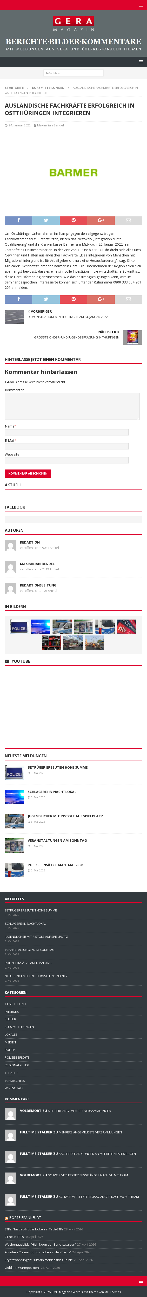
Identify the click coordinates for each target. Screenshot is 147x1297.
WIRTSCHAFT (14, 1088)
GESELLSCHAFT (16, 1004)
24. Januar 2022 (20, 125)
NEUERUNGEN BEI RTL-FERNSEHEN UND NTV (36, 976)
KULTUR (10, 1019)
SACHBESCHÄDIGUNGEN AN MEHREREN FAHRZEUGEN (97, 1154)
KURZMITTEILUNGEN (19, 1027)
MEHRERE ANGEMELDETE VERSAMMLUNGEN (79, 1111)
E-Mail (9, 440)
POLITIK (10, 1050)
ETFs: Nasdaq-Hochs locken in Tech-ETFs (34, 1229)
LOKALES (11, 1034)
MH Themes (113, 1292)
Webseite (12, 454)
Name (9, 426)
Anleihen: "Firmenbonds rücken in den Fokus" (38, 1252)
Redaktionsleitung (38, 585)
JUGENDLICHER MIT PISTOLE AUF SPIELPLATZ (65, 816)
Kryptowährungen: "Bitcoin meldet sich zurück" (39, 1260)
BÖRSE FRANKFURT (25, 1217)
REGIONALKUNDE (17, 1065)
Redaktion (30, 542)
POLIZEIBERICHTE (17, 1057)
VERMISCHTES (15, 1080)
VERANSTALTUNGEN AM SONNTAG (57, 840)
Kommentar (14, 390)
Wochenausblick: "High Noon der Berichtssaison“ (40, 1244)
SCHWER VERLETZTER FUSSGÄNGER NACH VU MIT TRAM (88, 1175)
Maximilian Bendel (50, 125)
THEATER (11, 1073)
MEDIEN (10, 1042)
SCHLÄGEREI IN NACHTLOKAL (52, 791)
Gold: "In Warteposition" (22, 1267)
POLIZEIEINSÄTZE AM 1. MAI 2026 (55, 864)
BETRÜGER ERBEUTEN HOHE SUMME (58, 767)
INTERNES (12, 1011)
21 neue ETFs (14, 1237)
